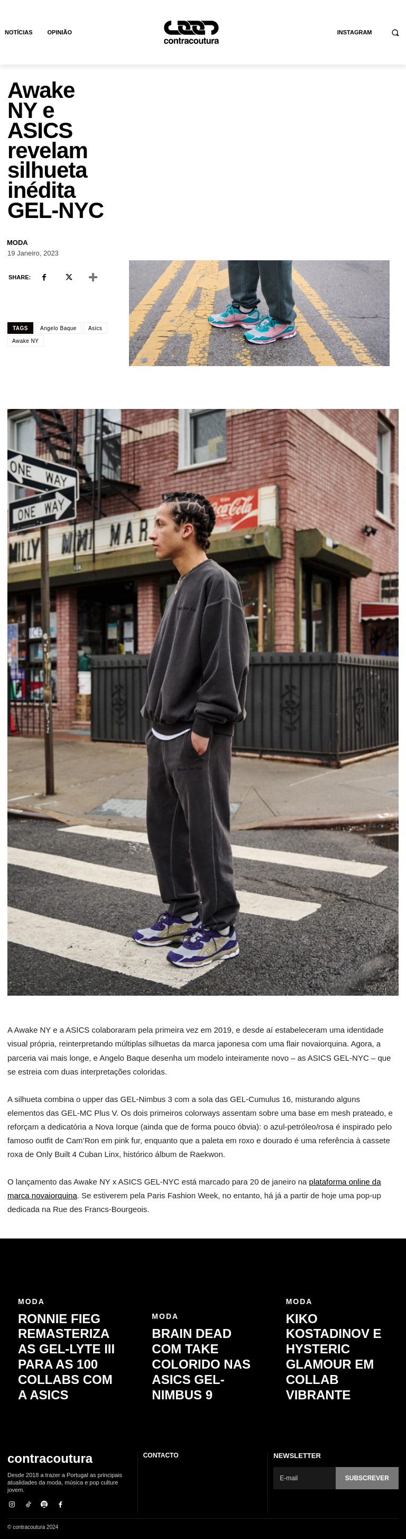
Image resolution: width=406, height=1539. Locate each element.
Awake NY (25, 341)
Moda (17, 242)
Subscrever (369, 1478)
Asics (95, 328)
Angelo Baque (58, 328)
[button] (396, 32)
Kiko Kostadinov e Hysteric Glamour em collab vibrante (334, 1387)
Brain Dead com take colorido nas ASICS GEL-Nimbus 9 (202, 1387)
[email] (306, 1478)
